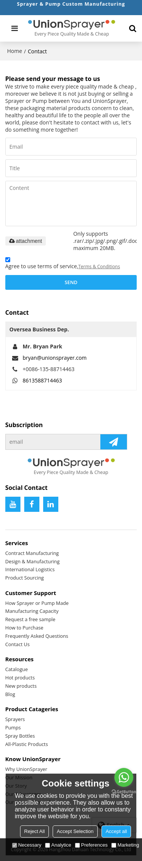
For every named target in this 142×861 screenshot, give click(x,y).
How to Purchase (24, 627)
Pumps (13, 727)
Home (14, 50)
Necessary (26, 845)
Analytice (58, 845)
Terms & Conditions (99, 266)
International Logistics (30, 569)
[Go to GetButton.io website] (124, 792)
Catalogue (16, 669)
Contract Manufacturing (32, 553)
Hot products (20, 677)
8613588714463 (42, 380)
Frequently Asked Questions (36, 636)
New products (21, 685)
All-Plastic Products (26, 744)
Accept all (116, 831)
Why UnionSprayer (26, 769)
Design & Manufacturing (32, 561)
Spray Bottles (20, 735)
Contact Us (17, 644)
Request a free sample (30, 619)
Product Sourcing (24, 577)
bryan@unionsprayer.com (55, 357)
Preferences (91, 845)
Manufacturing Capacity (32, 611)
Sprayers (15, 719)
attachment (25, 241)
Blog (10, 694)
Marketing (125, 845)
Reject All (34, 831)
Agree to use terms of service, (62, 264)
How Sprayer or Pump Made (37, 603)
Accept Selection (75, 831)
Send (71, 282)
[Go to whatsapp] (123, 777)
